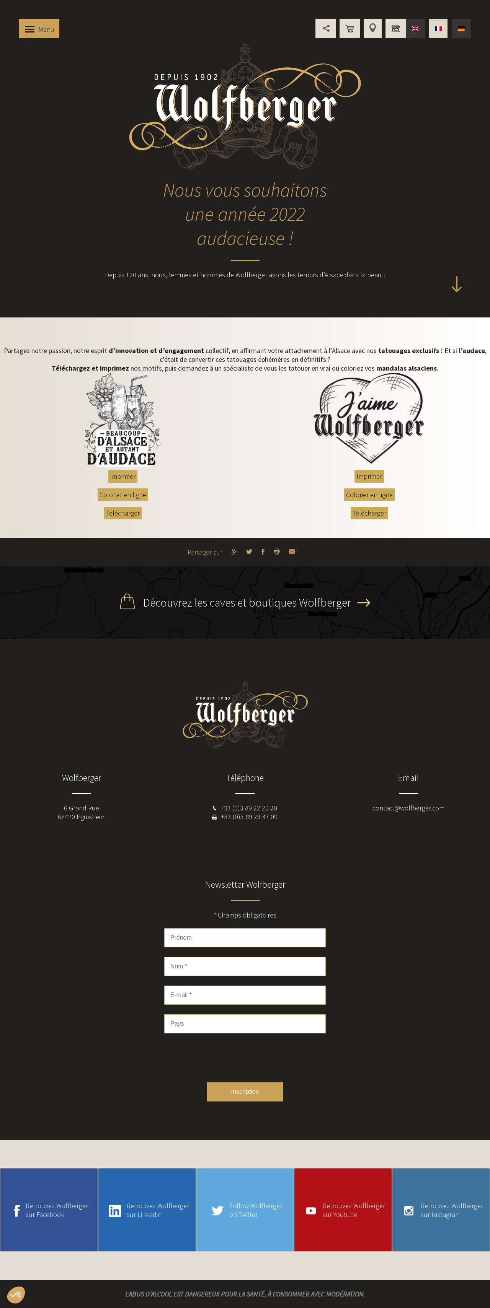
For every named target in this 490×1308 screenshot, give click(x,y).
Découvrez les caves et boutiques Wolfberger (247, 602)
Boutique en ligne (350, 28)
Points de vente (373, 28)
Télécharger (123, 513)
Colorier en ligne (123, 494)
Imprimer (123, 476)
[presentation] (245, 1058)
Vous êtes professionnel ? (395, 28)
